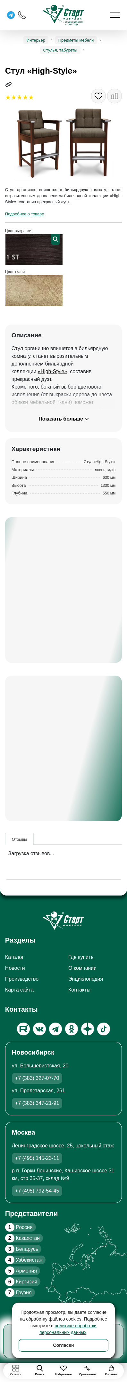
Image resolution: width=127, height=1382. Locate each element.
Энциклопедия (85, 979)
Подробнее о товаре (24, 214)
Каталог (14, 957)
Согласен (63, 1345)
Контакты (79, 989)
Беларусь (21, 1249)
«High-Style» (52, 371)
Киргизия (21, 1281)
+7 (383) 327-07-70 (37, 1078)
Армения (21, 1270)
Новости (15, 968)
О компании (82, 968)
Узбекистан (23, 1260)
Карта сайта (19, 989)
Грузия (18, 1292)
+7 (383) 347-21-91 (37, 1103)
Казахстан (22, 1238)
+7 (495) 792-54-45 (37, 1190)
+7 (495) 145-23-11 (37, 1158)
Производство (21, 979)
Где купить (81, 957)
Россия (19, 1227)
